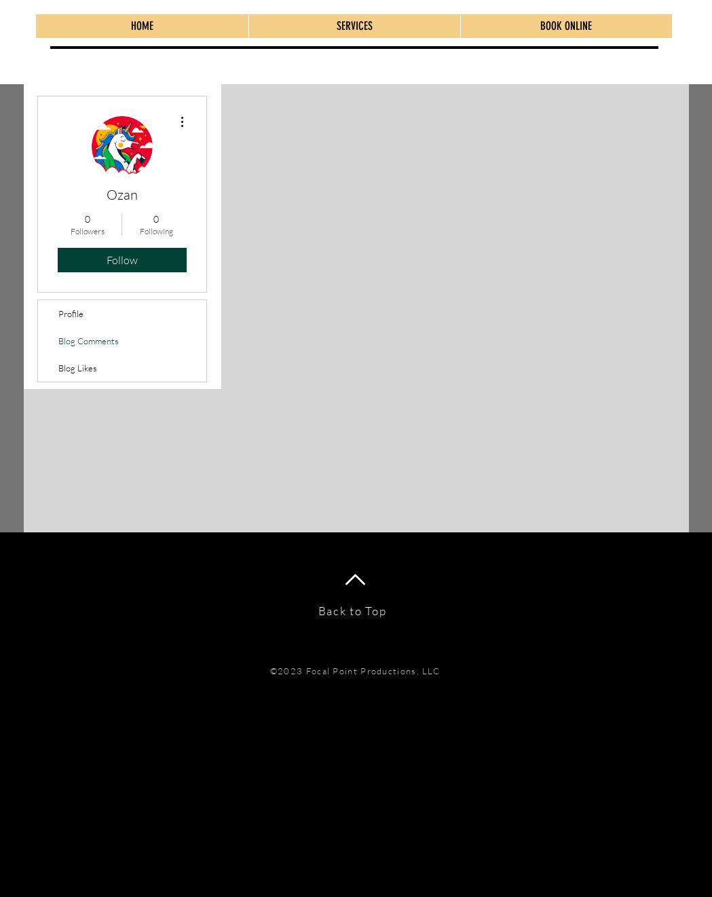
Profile (70, 313)
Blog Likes (77, 368)
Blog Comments (88, 340)
